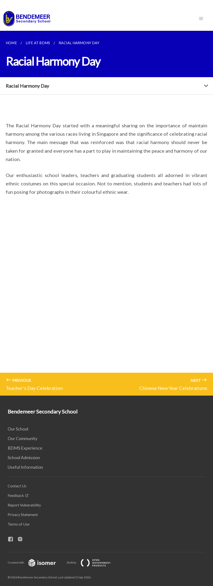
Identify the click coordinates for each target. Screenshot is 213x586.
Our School (18, 428)
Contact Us (17, 486)
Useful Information (25, 467)
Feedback (16, 495)
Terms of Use (18, 524)
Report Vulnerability (24, 505)
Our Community (22, 438)
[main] (106, 213)
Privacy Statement (23, 514)
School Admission (24, 457)
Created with (35, 562)
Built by (92, 562)
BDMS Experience (25, 448)
